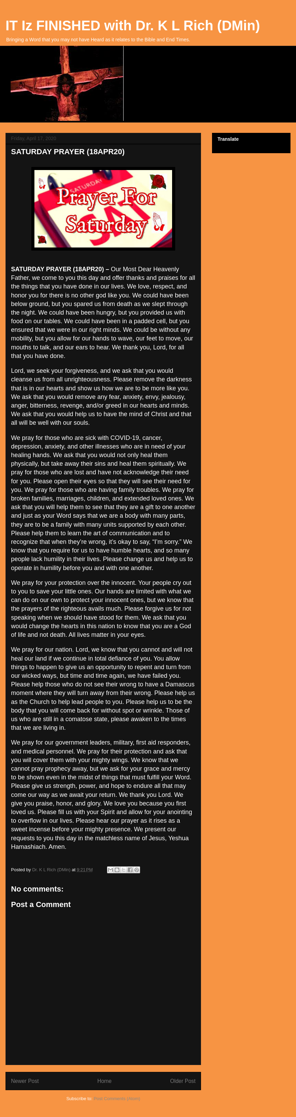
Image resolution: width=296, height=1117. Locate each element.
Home (104, 1081)
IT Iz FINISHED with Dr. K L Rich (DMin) (133, 25)
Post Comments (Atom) (117, 1098)
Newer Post (25, 1081)
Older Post (182, 1081)
